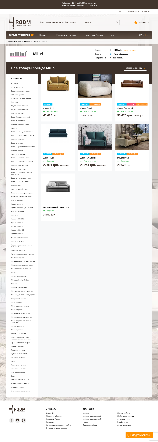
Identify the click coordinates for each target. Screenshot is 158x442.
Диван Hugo (48, 158)
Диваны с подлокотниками (21, 178)
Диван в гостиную (18, 121)
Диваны (14, 128)
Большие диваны (17, 95)
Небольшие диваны (19, 333)
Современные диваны (19, 368)
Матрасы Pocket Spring (20, 280)
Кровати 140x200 (17, 219)
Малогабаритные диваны (21, 269)
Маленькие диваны (18, 257)
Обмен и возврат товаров (56, 428)
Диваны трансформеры (20, 189)
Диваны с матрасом (18, 169)
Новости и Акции (94, 35)
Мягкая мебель (17, 302)
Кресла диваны (17, 200)
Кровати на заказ (17, 241)
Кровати (14, 215)
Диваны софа (16, 185)
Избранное (144, 23)
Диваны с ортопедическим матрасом (21, 173)
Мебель (14, 283)
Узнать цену (86, 115)
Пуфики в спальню (18, 357)
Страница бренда (134, 68)
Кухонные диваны (18, 250)
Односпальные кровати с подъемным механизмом (21, 338)
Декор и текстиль (124, 425)
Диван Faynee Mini (125, 108)
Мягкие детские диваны (20, 306)
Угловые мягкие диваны (20, 391)
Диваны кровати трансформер (23, 147)
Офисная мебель (90, 425)
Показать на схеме (129, 50)
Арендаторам (133, 12)
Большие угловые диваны (21, 98)
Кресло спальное (17, 211)
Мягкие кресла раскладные (21, 317)
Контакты (145, 12)
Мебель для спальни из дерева (23, 295)
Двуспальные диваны (19, 106)
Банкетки (14, 83)
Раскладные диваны (18, 365)
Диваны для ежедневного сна (22, 135)
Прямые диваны (17, 346)
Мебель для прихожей (92, 419)
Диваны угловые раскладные (22, 193)
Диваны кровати (17, 143)
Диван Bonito (49, 108)
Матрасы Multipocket (19, 276)
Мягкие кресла (16, 309)
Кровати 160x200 (17, 226)
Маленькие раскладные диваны (23, 261)
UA (140, 35)
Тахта (13, 376)
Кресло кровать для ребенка (22, 208)
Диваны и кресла (17, 139)
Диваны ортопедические (20, 158)
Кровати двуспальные (19, 237)
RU (146, 35)
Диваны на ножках (18, 154)
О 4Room (120, 12)
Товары (44, 41)
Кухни (85, 422)
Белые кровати (17, 87)
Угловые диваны (17, 387)
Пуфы (13, 361)
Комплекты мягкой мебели (21, 196)
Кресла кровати (17, 204)
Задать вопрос (138, 435)
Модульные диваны (18, 298)
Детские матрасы (17, 113)
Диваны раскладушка (19, 165)
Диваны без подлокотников (21, 132)
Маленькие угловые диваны (22, 265)
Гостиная (14, 102)
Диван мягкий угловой (20, 124)
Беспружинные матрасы (20, 91)
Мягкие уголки (17, 330)
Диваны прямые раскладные (22, 161)
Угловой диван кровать (20, 383)
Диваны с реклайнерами (20, 182)
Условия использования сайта (58, 425)
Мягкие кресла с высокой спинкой (21, 321)
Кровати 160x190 (17, 222)
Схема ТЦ (44, 35)
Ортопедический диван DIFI (56, 207)
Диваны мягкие (17, 150)
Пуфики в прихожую (19, 354)
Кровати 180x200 (17, 234)
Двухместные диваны (19, 109)
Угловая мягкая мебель (20, 380)
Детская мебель (123, 419)
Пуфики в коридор (18, 350)
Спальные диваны (18, 372)
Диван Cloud (86, 108)
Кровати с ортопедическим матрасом (21, 246)
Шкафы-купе (122, 422)
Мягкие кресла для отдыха (21, 313)
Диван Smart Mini (88, 158)
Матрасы (14, 272)
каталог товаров (21, 35)
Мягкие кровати (17, 326)
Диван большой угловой (20, 117)
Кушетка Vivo (123, 158)
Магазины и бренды (67, 35)
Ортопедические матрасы (21, 342)
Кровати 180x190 (17, 230)
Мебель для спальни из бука (22, 291)
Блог (112, 35)
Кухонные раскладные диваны (23, 254)
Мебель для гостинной (92, 416)
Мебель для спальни (19, 287)
